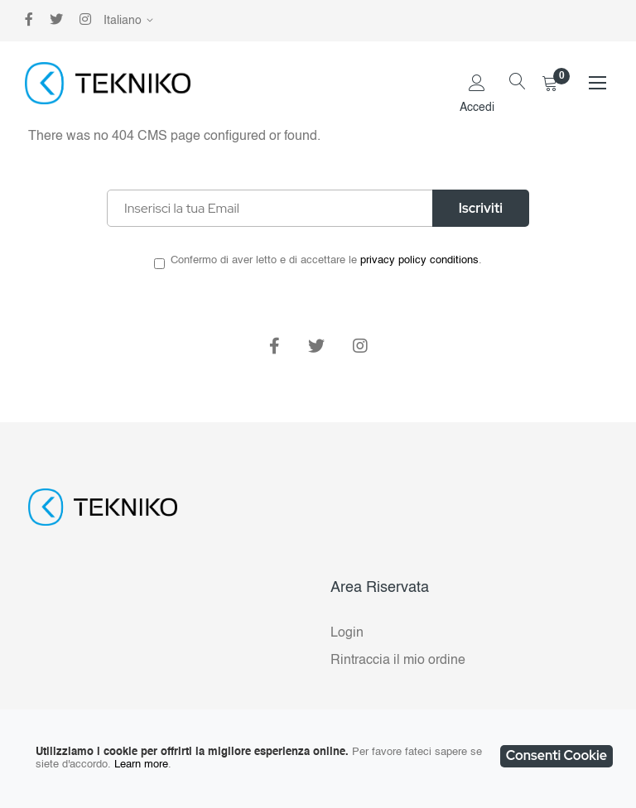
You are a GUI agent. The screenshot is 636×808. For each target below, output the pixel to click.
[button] (131, 20)
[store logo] (107, 83)
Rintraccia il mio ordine (397, 660)
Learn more (141, 764)
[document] (318, 758)
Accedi (477, 107)
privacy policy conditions (419, 260)
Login (347, 633)
